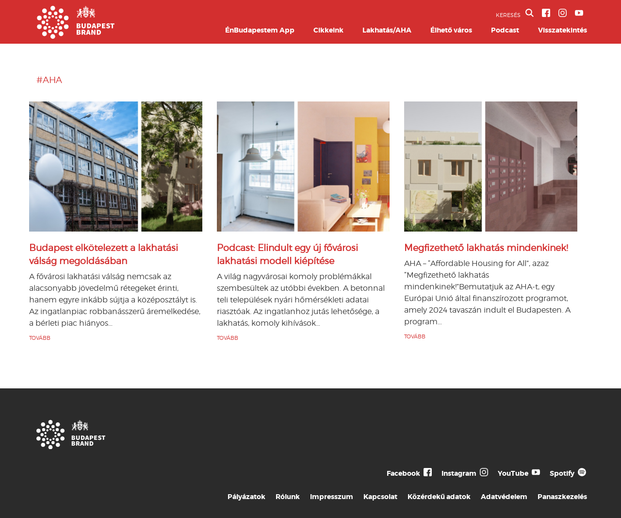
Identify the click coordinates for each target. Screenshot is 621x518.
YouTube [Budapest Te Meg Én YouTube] (513, 473)
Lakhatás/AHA (386, 30)
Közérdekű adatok (439, 496)
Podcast (505, 30)
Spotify (562, 473)
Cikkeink (328, 30)
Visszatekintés (562, 30)
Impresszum (331, 496)
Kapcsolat (380, 496)
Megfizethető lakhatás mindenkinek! (486, 247)
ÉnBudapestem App (259, 30)
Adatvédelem (504, 496)
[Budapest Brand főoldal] (75, 36)
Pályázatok (246, 496)
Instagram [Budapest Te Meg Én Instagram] (458, 473)
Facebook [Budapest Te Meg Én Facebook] (403, 473)
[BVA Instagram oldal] (562, 13)
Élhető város (451, 30)
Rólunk (288, 496)
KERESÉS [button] (515, 13)
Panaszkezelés (562, 496)
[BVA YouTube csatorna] (579, 13)
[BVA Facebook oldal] (546, 13)
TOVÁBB (39, 337)
